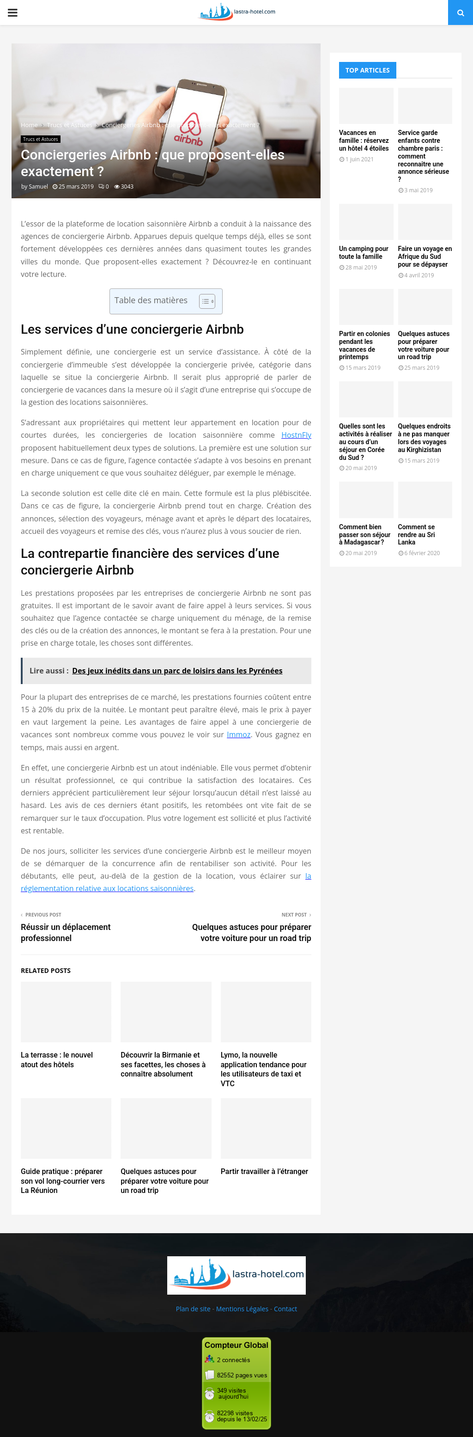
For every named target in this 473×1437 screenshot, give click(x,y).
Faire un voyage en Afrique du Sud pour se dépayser (425, 256)
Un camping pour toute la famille (363, 252)
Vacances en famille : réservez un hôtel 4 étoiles (364, 140)
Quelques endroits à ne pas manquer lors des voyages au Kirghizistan (424, 437)
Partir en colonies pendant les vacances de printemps (364, 345)
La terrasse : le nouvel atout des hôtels (57, 1060)
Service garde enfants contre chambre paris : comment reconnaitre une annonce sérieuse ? (423, 156)
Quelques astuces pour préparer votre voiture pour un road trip (165, 1181)
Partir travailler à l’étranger (265, 1171)
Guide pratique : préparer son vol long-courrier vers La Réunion (63, 1181)
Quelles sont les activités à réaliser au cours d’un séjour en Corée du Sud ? (365, 441)
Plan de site (193, 1308)
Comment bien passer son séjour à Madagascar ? (364, 534)
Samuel (38, 186)
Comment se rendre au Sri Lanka (416, 534)
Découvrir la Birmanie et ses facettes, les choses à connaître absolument (163, 1065)
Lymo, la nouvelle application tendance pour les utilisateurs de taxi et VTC (264, 1069)
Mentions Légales (242, 1308)
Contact (285, 1308)
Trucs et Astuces (40, 139)
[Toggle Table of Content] (202, 301)
